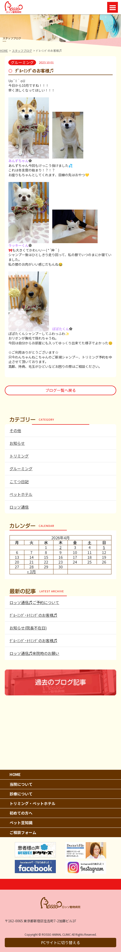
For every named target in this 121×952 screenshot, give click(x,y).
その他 (15, 430)
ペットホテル (21, 494)
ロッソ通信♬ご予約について (34, 602)
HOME (4, 50)
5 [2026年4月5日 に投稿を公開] (104, 547)
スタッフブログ (22, 50)
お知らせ (17, 443)
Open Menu (112, 7)
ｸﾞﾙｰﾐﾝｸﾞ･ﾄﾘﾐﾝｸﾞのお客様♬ (33, 615)
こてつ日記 (19, 481)
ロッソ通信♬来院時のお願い (34, 653)
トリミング (19, 456)
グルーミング (21, 468)
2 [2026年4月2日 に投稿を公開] (60, 547)
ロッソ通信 (19, 507)
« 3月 (31, 571)
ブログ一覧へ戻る (60, 390)
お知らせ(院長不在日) (28, 628)
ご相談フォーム (23, 832)
